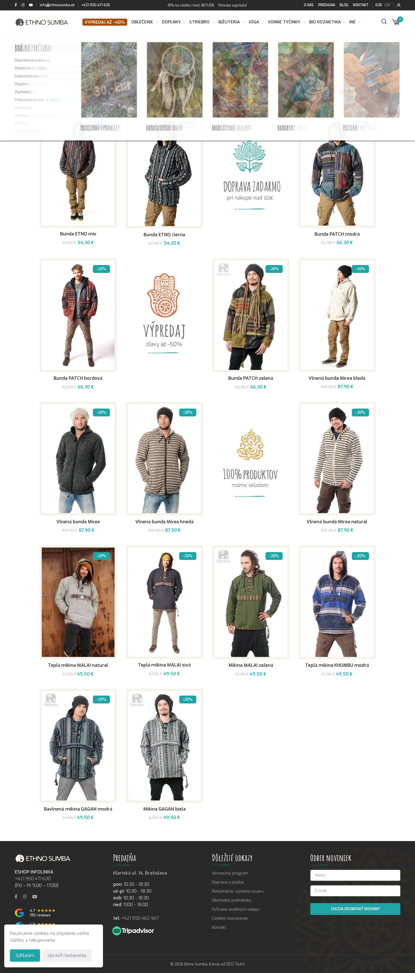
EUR (379, 5)
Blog (344, 5)
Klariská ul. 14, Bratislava (140, 873)
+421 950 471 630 (95, 5)
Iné (352, 22)
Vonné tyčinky (284, 22)
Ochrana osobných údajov (236, 909)
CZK (387, 5)
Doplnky (171, 22)
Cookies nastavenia (230, 918)
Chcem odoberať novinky (355, 908)
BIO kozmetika (325, 22)
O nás (309, 5)
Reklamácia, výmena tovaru (238, 891)
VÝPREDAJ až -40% (105, 22)
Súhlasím (25, 955)
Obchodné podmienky (231, 900)
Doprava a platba (228, 882)
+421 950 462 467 (140, 918)
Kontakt (361, 5)
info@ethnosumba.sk (57, 5)
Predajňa (326, 5)
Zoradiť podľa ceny (58, 102)
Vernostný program (230, 873)
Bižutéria (229, 22)
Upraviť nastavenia (67, 955)
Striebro (199, 22)
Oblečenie (142, 22)
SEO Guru (235, 964)
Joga (254, 22)
